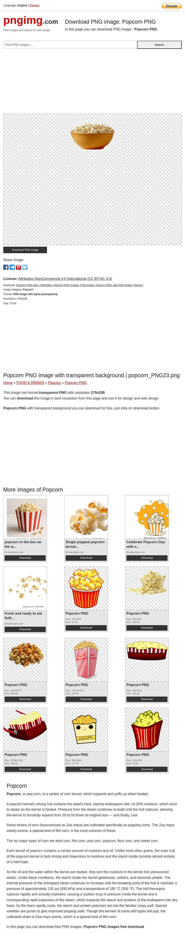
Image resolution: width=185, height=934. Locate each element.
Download (25, 557)
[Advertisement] (92, 83)
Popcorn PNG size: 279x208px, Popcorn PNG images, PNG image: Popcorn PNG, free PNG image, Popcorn (79, 285)
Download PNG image (25, 249)
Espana (34, 5)
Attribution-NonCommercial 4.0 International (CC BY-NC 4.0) (65, 279)
